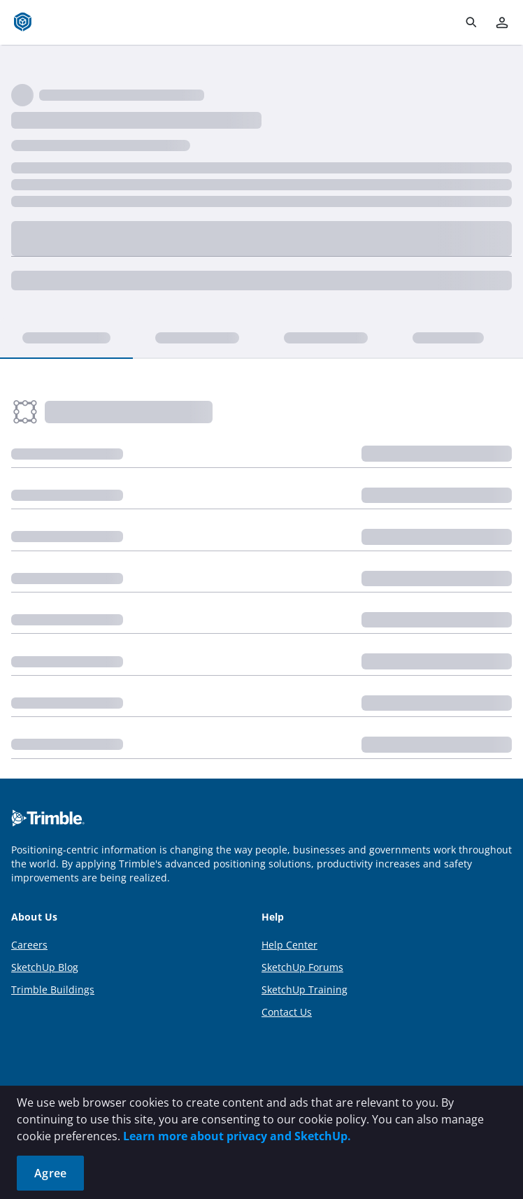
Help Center (289, 944)
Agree (50, 1173)
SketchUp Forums (302, 967)
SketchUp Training (305, 989)
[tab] (66, 338)
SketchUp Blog (44, 967)
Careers (29, 944)
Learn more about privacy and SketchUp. (237, 1136)
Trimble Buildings (52, 989)
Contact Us (287, 1012)
